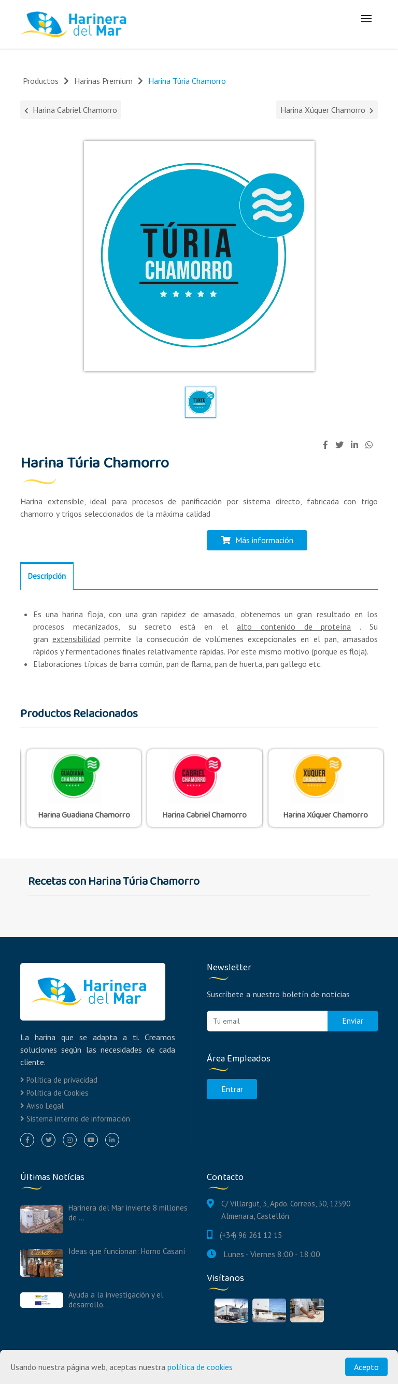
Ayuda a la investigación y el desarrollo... (115, 1299)
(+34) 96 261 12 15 (251, 1234)
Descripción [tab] (47, 575)
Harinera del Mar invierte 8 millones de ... (128, 1211)
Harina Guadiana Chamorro (84, 814)
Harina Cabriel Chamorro (70, 110)
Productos (41, 81)
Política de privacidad (58, 1079)
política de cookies (200, 1367)
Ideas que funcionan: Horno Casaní (126, 1251)
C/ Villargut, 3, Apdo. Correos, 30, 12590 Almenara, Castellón (285, 1209)
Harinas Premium (103, 81)
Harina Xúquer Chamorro (327, 110)
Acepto (366, 1367)
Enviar (352, 1020)
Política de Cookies (54, 1092)
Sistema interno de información (75, 1118)
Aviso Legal (42, 1105)
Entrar (232, 1088)
